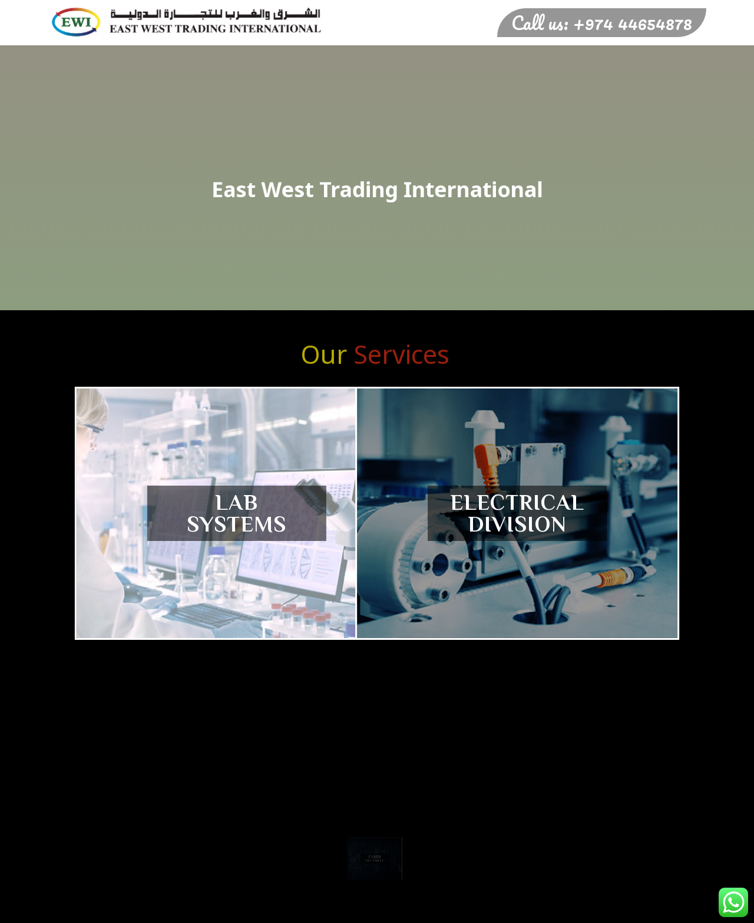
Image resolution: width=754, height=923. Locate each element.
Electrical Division (496, 513)
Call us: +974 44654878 (601, 23)
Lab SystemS (257, 513)
